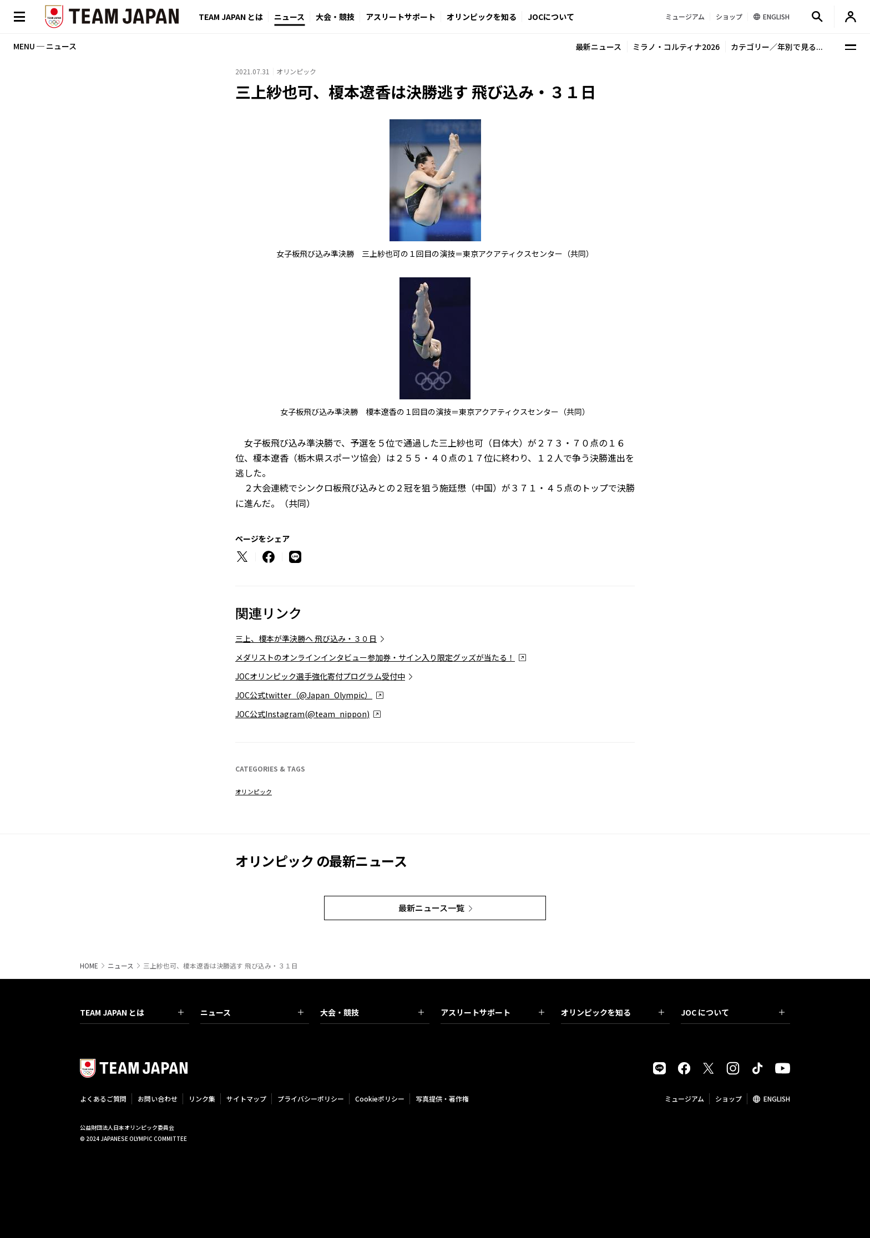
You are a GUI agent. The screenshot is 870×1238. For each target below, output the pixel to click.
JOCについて (551, 16)
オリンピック (253, 791)
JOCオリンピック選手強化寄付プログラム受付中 (320, 676)
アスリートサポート (401, 16)
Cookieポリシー (379, 1098)
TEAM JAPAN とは (132, 1012)
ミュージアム (684, 1098)
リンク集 (202, 1098)
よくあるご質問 (103, 1098)
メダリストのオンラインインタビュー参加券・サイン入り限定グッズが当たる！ (375, 657)
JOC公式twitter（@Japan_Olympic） (303, 695)
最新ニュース (598, 46)
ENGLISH (776, 1098)
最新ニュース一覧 (431, 908)
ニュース (289, 16)
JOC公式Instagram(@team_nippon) (302, 713)
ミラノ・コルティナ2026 (676, 46)
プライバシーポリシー (310, 1098)
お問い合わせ (158, 1098)
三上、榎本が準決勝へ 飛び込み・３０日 (306, 638)
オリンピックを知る (482, 16)
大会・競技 (372, 1012)
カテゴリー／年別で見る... (777, 46)
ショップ (728, 1098)
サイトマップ (246, 1098)
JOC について (733, 1012)
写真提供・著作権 (442, 1098)
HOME (89, 965)
